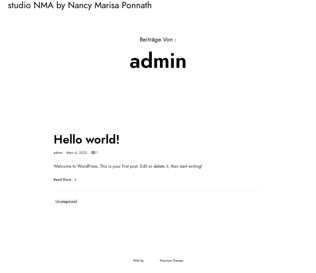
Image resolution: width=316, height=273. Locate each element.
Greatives (151, 260)
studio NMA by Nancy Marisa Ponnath (80, 5)
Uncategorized (66, 201)
